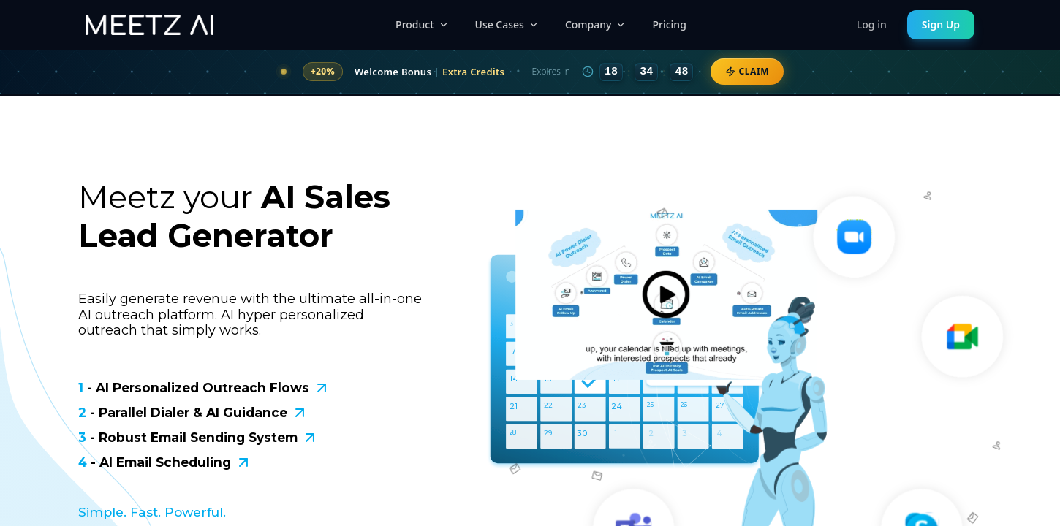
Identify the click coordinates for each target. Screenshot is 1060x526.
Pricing (669, 24)
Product (421, 24)
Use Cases (507, 24)
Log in (872, 24)
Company (595, 24)
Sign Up (941, 24)
